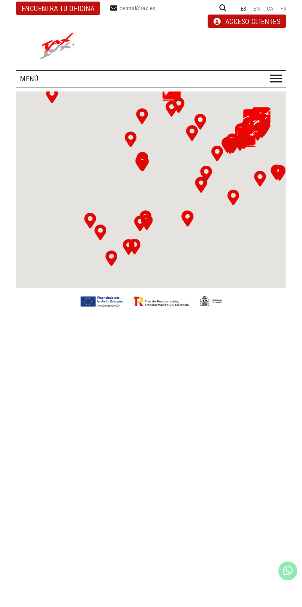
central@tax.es (138, 8)
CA (270, 8)
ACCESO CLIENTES (247, 21)
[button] (90, 221)
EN (256, 8)
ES (244, 8)
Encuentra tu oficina (58, 8)
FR (283, 8)
